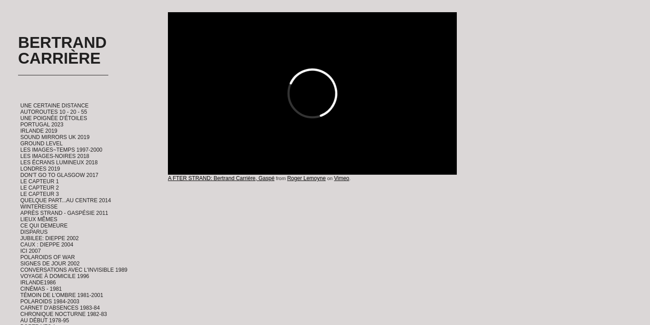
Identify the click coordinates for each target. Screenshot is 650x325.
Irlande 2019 (38, 131)
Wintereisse (39, 207)
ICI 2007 (30, 251)
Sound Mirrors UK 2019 (54, 137)
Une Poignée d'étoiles (53, 118)
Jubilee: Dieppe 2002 (49, 238)
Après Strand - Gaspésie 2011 (64, 213)
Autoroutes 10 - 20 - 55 (53, 112)
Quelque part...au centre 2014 (65, 200)
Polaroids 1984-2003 (49, 301)
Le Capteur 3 (39, 194)
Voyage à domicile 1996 (54, 276)
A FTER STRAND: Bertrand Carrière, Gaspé (221, 178)
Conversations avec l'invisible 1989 (73, 270)
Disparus (33, 232)
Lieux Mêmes (38, 219)
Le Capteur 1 (39, 181)
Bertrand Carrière (62, 50)
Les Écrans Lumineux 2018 (59, 162)
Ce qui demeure (44, 226)
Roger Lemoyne (306, 178)
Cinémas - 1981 (41, 289)
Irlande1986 (38, 282)
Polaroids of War (47, 257)
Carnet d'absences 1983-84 (60, 308)
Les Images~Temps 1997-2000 (61, 150)
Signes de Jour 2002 (49, 263)
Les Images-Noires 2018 (54, 156)
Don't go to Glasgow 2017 (59, 175)
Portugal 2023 (41, 124)
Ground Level (41, 143)
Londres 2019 (40, 169)
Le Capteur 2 (39, 188)
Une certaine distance (54, 105)
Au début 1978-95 (44, 320)
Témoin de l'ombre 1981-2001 (61, 295)
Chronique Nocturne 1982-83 (63, 314)
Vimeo (341, 178)
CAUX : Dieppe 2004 (46, 244)
